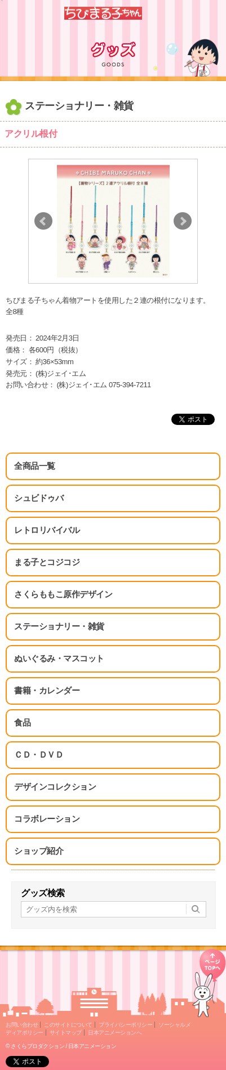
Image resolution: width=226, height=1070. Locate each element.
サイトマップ (66, 1032)
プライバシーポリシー (125, 1025)
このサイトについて (68, 1025)
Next (183, 221)
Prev (43, 221)
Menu (213, 13)
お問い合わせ (22, 1025)
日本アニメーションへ (114, 1032)
